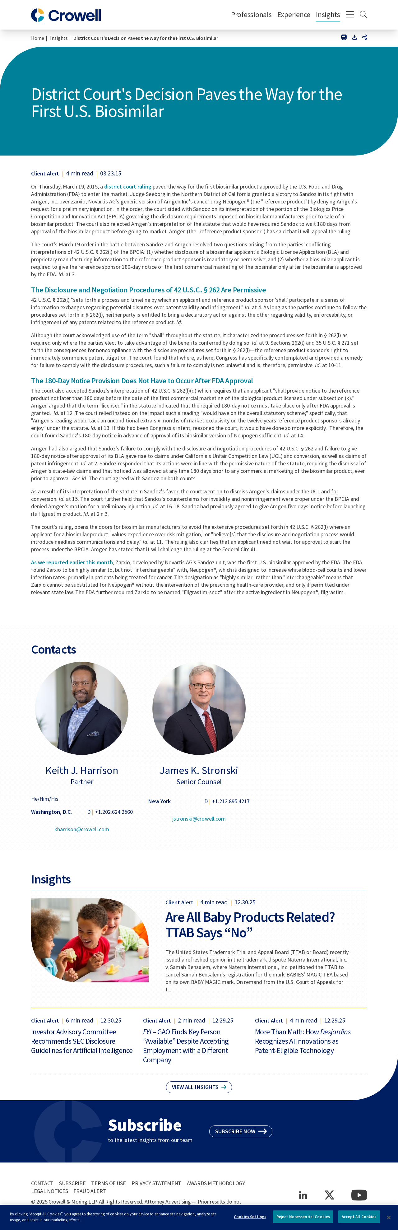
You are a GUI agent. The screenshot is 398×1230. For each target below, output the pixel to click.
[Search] (363, 15)
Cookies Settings (250, 1219)
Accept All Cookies (359, 1219)
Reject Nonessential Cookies (303, 1219)
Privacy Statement (156, 1183)
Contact (42, 1183)
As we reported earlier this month (72, 562)
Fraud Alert (89, 1191)
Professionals (251, 14)
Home (37, 38)
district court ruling (127, 186)
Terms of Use (108, 1183)
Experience (293, 14)
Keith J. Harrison (81, 770)
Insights (328, 14)
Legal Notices (49, 1191)
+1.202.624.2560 (114, 811)
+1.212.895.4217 (231, 801)
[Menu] (350, 15)
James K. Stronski (199, 770)
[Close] (389, 1220)
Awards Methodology (216, 1183)
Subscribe (72, 1183)
